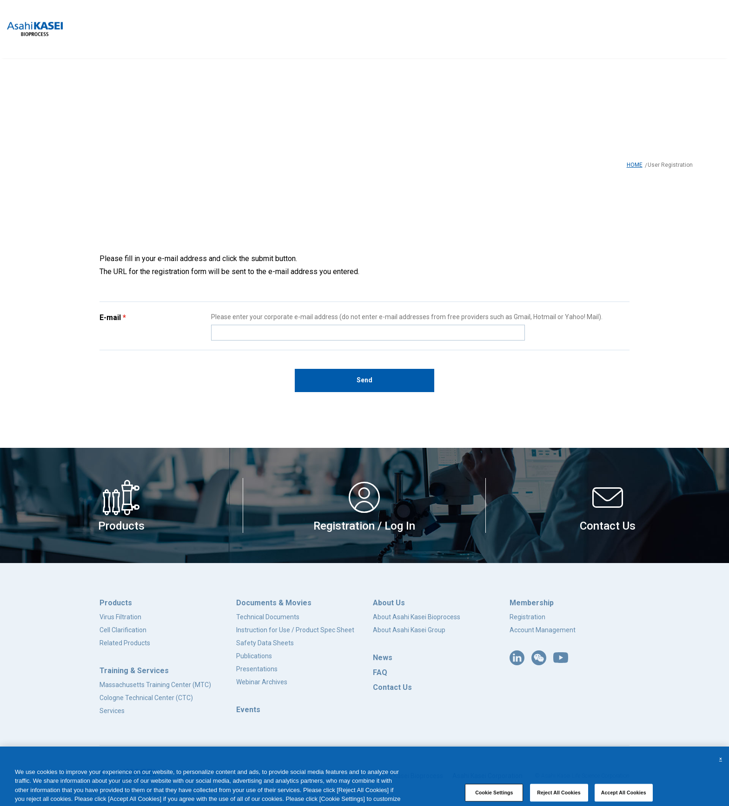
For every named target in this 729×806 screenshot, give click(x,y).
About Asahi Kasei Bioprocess (416, 617)
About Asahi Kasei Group (409, 630)
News (382, 657)
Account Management (543, 630)
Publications (254, 656)
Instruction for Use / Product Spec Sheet (295, 630)
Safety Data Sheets (265, 643)
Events (248, 709)
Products (115, 602)
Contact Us (392, 687)
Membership (532, 602)
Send (364, 380)
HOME (635, 165)
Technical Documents (267, 617)
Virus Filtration (120, 617)
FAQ (380, 672)
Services (112, 710)
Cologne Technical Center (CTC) (146, 697)
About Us (389, 602)
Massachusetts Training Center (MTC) (155, 684)
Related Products (124, 643)
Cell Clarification (122, 630)
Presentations (257, 669)
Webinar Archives (261, 682)
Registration (527, 617)
